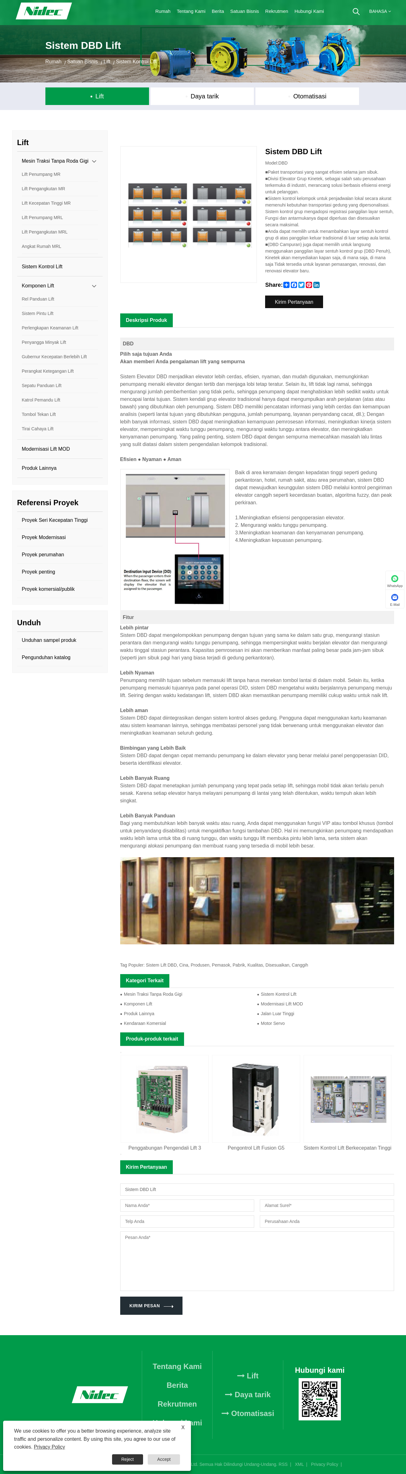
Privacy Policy (324, 1464)
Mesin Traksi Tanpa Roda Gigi (55, 161)
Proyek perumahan (43, 554)
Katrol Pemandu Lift (41, 399)
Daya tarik (205, 96)
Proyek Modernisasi (44, 537)
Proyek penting (38, 571)
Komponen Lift (38, 285)
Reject (127, 1459)
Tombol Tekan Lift (39, 414)
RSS (283, 1464)
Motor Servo (273, 1023)
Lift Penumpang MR (41, 174)
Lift (107, 61)
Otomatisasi (309, 96)
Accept (164, 1459)
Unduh (29, 622)
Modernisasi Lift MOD (46, 449)
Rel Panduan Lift (38, 299)
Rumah (162, 11)
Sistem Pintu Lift (38, 313)
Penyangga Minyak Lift (44, 342)
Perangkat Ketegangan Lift (48, 371)
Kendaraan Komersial (145, 1023)
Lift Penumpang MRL (42, 217)
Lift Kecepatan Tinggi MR (46, 203)
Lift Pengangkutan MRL (45, 231)
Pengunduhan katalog (46, 657)
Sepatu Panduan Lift (42, 385)
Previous (120, 1052)
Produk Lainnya (39, 468)
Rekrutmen (276, 11)
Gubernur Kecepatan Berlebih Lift (54, 356)
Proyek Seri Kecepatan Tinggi (55, 520)
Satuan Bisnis (244, 11)
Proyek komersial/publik (48, 589)
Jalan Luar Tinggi (277, 1013)
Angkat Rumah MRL (41, 246)
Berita (218, 11)
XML (299, 1464)
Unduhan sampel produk (49, 640)
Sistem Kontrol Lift (136, 61)
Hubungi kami (309, 11)
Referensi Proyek (48, 502)
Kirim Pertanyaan (294, 302)
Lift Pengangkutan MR (43, 188)
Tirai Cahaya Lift (38, 428)
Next (120, 1154)
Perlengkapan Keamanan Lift (50, 327)
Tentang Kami (191, 11)
